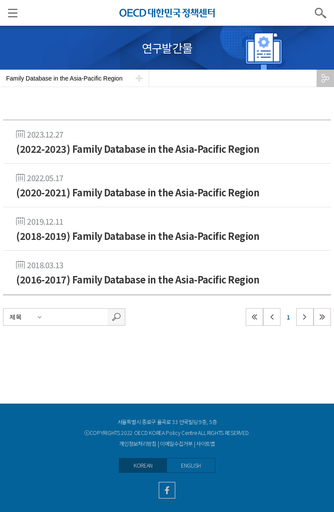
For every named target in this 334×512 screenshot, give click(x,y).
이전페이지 (272, 317)
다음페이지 (305, 317)
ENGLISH (191, 465)
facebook (167, 490)
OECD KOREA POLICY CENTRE (167, 13)
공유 (325, 78)
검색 (321, 13)
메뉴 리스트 (8, 13)
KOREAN (143, 465)
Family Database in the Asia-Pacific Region (64, 78)
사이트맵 (205, 444)
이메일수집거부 (176, 444)
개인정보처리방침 (138, 444)
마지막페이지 (322, 317)
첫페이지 (254, 317)
